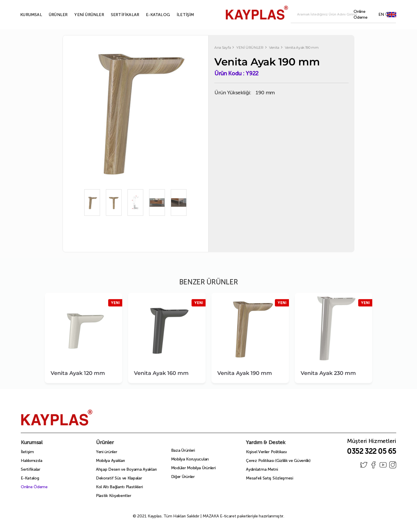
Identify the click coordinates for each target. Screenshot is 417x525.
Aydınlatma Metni (262, 469)
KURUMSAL (24, 14)
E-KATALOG (151, 14)
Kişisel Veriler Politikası (266, 451)
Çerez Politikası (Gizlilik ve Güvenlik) (278, 460)
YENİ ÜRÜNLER (82, 14)
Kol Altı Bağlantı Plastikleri (119, 486)
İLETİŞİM (179, 14)
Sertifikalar (30, 469)
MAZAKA (211, 516)
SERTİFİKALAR (118, 14)
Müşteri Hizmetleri (371, 442)
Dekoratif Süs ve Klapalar (119, 478)
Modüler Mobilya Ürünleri (193, 467)
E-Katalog (30, 478)
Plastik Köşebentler (113, 495)
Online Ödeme (34, 486)
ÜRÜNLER (51, 14)
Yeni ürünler (106, 451)
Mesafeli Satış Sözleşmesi (269, 478)
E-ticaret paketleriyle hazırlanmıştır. (243, 516)
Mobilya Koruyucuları (190, 459)
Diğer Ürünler (183, 476)
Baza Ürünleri (183, 450)
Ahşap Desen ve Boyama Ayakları (126, 469)
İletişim (27, 451)
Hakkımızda (31, 460)
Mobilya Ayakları (110, 460)
